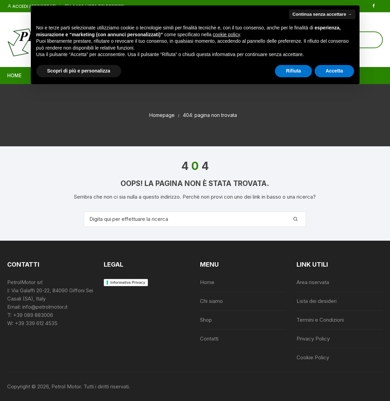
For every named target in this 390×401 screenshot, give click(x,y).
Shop (206, 320)
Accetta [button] (334, 70)
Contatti (209, 338)
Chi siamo (211, 301)
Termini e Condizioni (320, 320)
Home (14, 75)
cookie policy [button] (226, 34)
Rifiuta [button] (293, 70)
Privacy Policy (313, 338)
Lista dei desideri (317, 301)
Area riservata (313, 282)
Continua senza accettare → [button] (322, 14)
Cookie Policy (313, 357)
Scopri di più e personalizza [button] (78, 70)
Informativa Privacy (128, 282)
